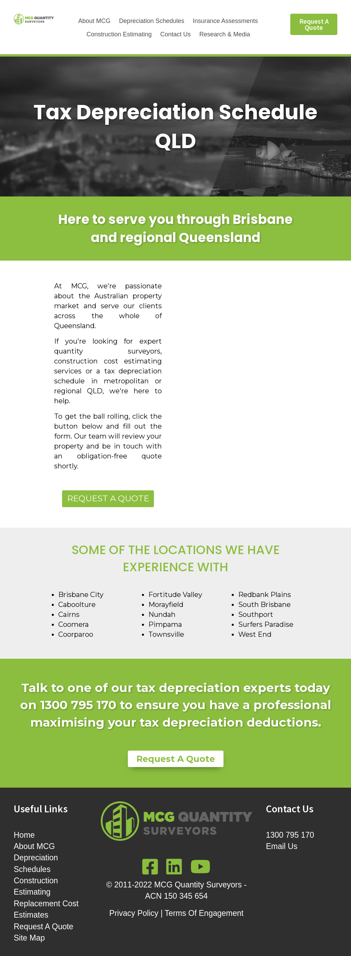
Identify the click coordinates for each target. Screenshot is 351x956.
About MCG (94, 20)
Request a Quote (108, 498)
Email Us (282, 846)
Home (24, 834)
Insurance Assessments (225, 20)
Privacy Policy (133, 913)
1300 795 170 (290, 834)
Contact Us (175, 34)
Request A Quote (43, 926)
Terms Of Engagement (204, 913)
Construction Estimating (119, 34)
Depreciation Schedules (151, 20)
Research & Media (224, 34)
